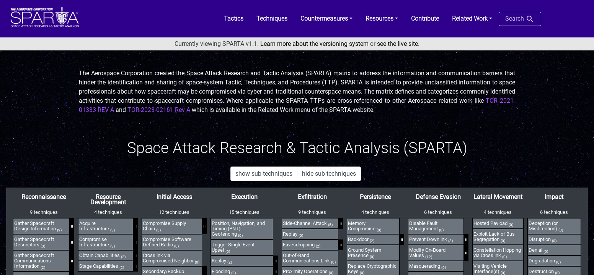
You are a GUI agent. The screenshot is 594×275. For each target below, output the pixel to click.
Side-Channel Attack (308, 223)
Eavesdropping (301, 245)
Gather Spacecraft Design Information (38, 226)
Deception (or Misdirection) (546, 226)
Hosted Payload (493, 223)
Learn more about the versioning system (314, 43)
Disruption (542, 239)
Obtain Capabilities (102, 255)
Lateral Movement (497, 197)
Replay (222, 261)
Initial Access (174, 197)
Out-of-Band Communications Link (309, 258)
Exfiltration (312, 197)
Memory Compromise (364, 226)
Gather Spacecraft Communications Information (34, 260)
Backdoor (361, 239)
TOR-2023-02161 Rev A (158, 109)
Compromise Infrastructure (97, 242)
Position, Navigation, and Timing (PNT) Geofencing (238, 228)
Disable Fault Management (426, 226)
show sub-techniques (263, 173)
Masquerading (427, 266)
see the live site (397, 43)
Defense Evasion (438, 197)
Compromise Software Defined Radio (167, 242)
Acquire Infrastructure (97, 226)
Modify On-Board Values (427, 253)
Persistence (375, 197)
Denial (538, 250)
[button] (326, 19)
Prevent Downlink (431, 239)
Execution (244, 197)
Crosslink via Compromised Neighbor (171, 258)
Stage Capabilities (101, 266)
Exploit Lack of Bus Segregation (494, 237)
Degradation (545, 261)
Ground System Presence (364, 253)
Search (520, 19)
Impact (554, 197)
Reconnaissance (43, 197)
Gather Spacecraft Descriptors (34, 242)
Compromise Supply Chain (164, 226)
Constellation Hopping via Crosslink (497, 253)
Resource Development (108, 199)
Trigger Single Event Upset (233, 247)
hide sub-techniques (329, 173)
